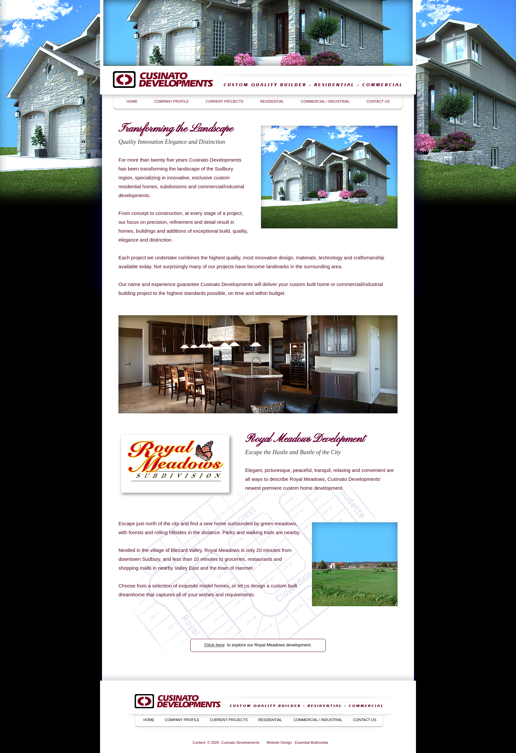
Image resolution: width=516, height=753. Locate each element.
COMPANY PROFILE (171, 101)
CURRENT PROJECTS (225, 101)
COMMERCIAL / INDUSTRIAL (325, 101)
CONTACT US (378, 101)
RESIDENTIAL (272, 101)
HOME (132, 101)
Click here (214, 644)
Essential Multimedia (311, 742)
